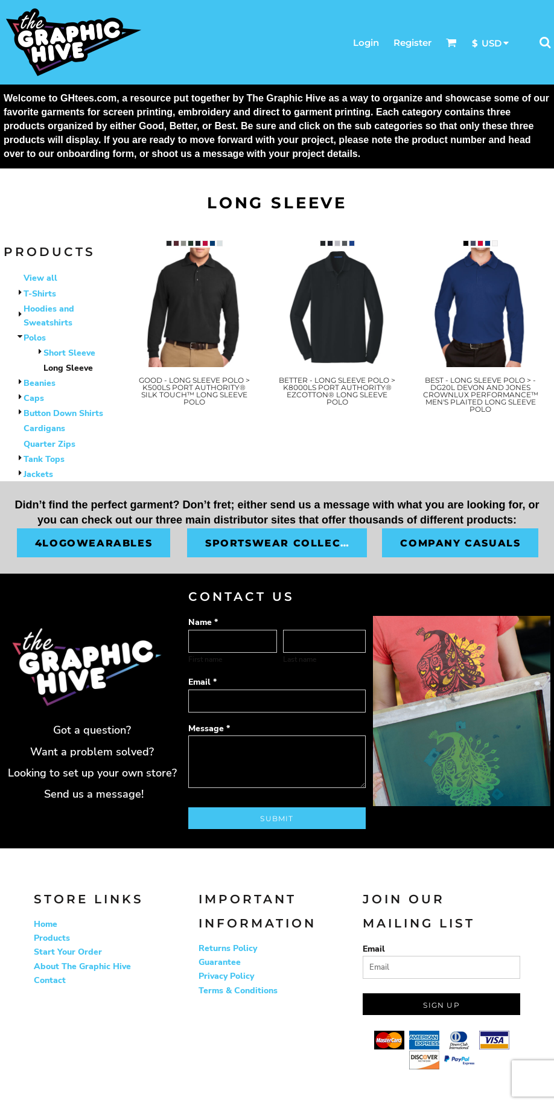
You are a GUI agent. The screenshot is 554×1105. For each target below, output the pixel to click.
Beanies (40, 383)
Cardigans (44, 428)
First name (205, 659)
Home (45, 924)
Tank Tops (44, 459)
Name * (203, 622)
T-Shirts (40, 293)
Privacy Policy (226, 976)
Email (374, 949)
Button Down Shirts (63, 413)
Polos (35, 338)
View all (40, 278)
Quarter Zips (49, 444)
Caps (34, 398)
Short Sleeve (69, 353)
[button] (451, 42)
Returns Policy (228, 948)
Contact (50, 980)
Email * (202, 682)
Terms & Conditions (238, 990)
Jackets (38, 474)
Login (366, 42)
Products (52, 938)
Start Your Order (68, 952)
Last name (299, 659)
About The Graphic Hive (82, 966)
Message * (209, 728)
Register (412, 42)
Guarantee (220, 962)
